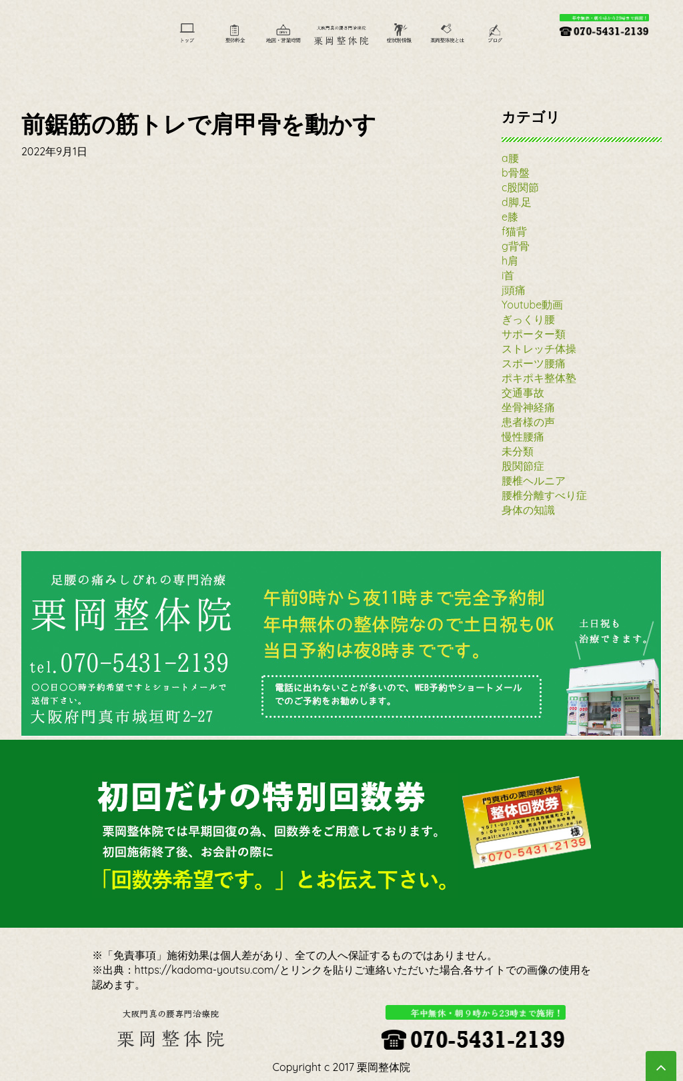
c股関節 (520, 187)
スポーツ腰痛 (534, 363)
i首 (508, 275)
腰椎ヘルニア (534, 480)
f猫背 (514, 231)
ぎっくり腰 (528, 319)
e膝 (510, 216)
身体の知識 (528, 510)
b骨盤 (516, 172)
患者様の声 (528, 422)
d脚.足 (517, 202)
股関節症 (523, 466)
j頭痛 (514, 290)
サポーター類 (534, 334)
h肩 (510, 260)
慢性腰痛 (523, 436)
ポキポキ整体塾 (539, 378)
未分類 (518, 451)
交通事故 (523, 392)
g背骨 (516, 246)
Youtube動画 (532, 304)
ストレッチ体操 (539, 348)
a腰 (510, 158)
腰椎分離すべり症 (544, 495)
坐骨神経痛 (528, 407)
